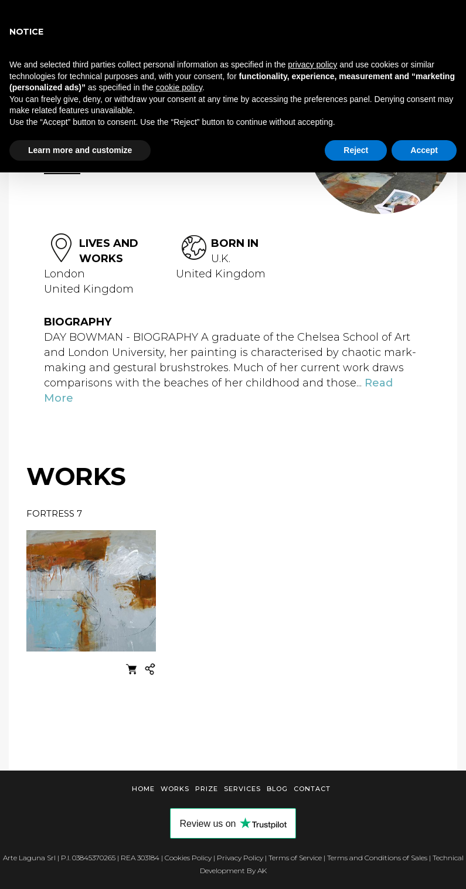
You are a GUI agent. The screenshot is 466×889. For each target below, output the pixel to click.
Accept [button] (424, 150)
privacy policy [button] (312, 64)
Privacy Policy (240, 857)
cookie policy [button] (179, 87)
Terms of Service (295, 857)
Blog (277, 789)
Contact (312, 789)
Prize (206, 789)
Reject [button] (355, 150)
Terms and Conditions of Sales (377, 857)
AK (262, 870)
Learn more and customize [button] (80, 150)
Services (242, 789)
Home (143, 789)
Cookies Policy (188, 857)
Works (175, 789)
